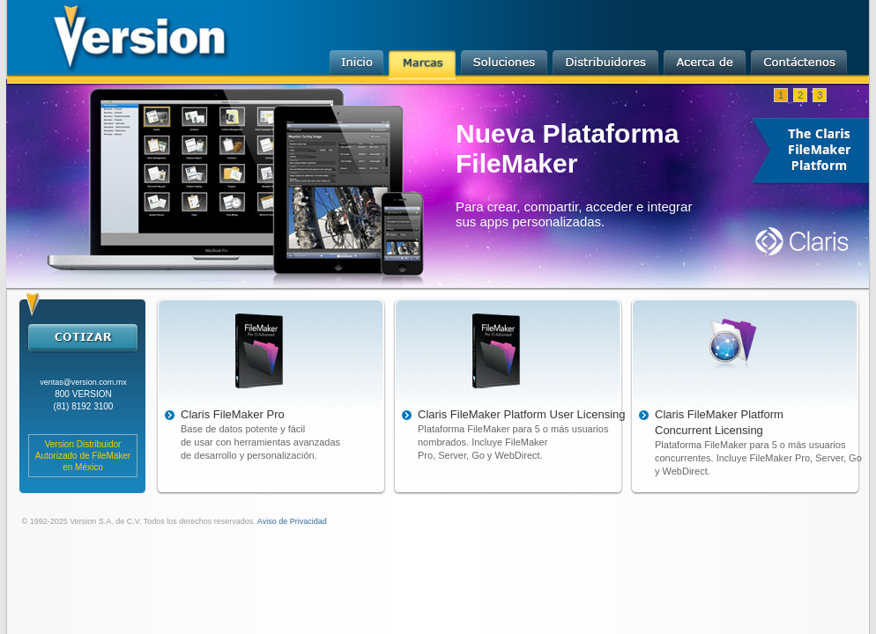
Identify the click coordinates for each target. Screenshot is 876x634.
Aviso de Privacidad (291, 521)
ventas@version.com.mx (83, 382)
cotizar (82, 337)
